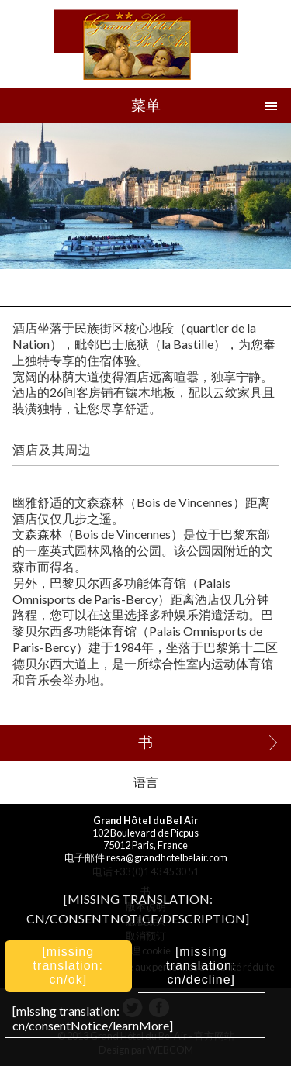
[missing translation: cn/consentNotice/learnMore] (92, 1018)
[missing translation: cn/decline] (201, 965)
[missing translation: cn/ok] (68, 965)
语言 (145, 781)
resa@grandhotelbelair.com (166, 857)
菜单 (146, 105)
